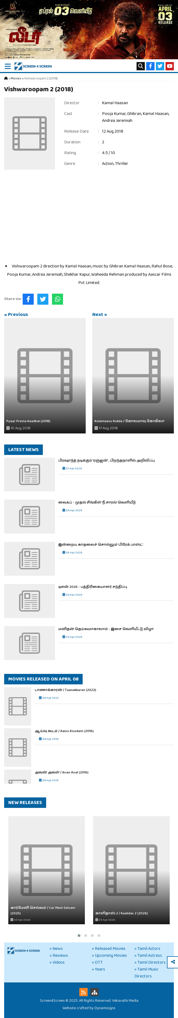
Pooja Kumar (114, 113)
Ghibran (134, 113)
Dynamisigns (105, 1008)
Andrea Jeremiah (117, 120)
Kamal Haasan (115, 103)
